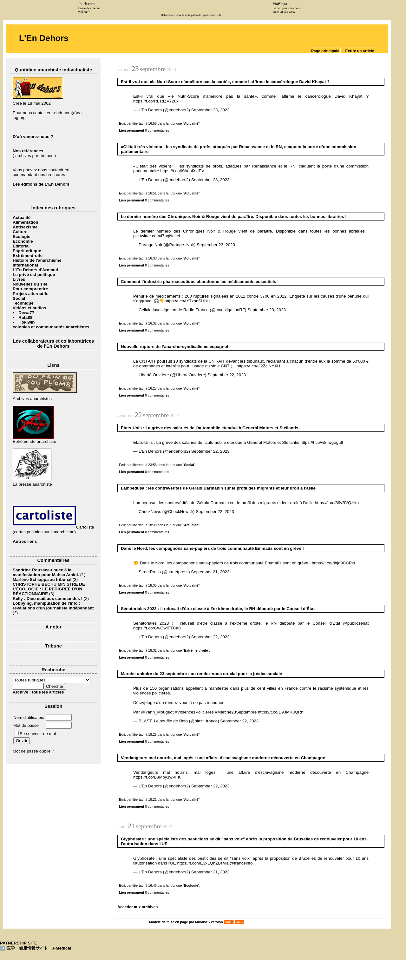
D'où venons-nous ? (33, 136)
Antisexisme (25, 227)
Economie (23, 241)
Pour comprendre (30, 288)
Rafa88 (25, 317)
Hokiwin (26, 322)
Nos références (28, 150)
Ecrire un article (359, 51)
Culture (20, 231)
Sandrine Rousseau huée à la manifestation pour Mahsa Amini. (46, 572)
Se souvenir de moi (35, 733)
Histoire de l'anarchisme (37, 260)
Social (19, 298)
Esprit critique (27, 250)
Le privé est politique (34, 274)
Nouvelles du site (30, 284)
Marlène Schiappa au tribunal (42, 579)
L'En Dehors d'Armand (35, 269)
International (25, 265)
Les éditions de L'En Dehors (41, 184)
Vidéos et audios (29, 308)
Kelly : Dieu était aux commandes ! (47, 598)
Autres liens (25, 541)
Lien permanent (131, 130)
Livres (19, 279)
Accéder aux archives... (139, 907)
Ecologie (21, 236)
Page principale (325, 51)
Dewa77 (26, 312)
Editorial (21, 246)
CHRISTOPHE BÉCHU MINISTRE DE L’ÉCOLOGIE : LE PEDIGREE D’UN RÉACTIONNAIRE (49, 589)
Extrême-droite (28, 255)
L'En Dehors (44, 38)
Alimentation (25, 222)
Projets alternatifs (31, 293)
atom (239, 922)
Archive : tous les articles (38, 692)
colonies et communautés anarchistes (51, 327)
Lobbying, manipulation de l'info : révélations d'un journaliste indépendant (53, 605)
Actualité (21, 217)
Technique (23, 303)
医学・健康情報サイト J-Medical (39, 948)
